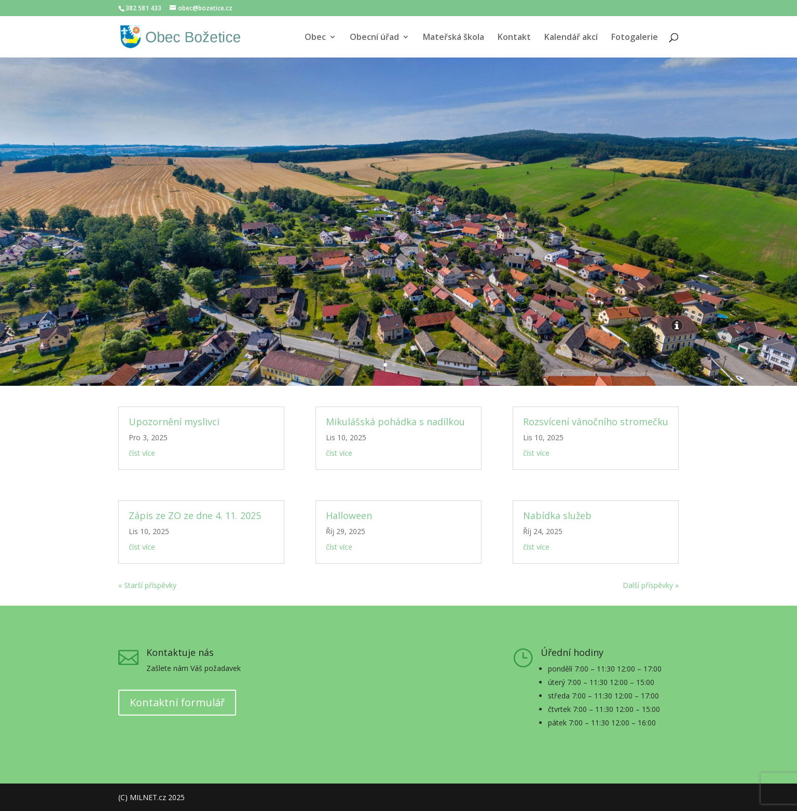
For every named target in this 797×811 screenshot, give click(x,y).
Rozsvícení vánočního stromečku (595, 421)
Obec (315, 38)
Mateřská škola (453, 38)
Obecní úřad (374, 38)
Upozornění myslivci (174, 421)
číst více (142, 453)
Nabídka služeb (557, 515)
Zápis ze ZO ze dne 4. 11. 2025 (195, 515)
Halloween (349, 515)
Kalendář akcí (571, 38)
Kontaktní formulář (177, 702)
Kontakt (514, 38)
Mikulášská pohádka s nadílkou (395, 421)
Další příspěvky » (651, 585)
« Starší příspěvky (147, 585)
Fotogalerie (634, 38)
